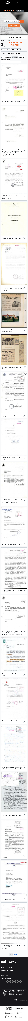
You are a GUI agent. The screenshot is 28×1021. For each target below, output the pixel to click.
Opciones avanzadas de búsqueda (11, 53)
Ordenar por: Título (5, 59)
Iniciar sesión (20, 10)
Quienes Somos (4, 6)
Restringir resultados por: (14, 37)
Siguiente (16, 954)
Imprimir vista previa (6, 57)
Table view (21, 57)
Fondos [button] (23, 6)
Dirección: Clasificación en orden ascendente (10, 62)
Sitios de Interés (14, 6)
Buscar (21, 21)
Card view (15, 57)
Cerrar (11, 40)
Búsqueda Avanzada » (14, 25)
